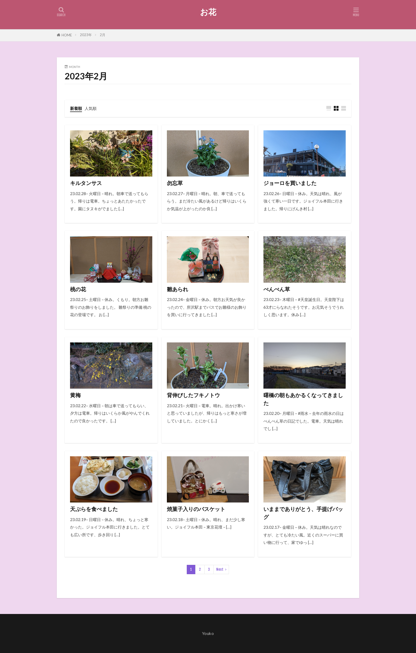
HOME (67, 35)
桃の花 (78, 289)
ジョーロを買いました (290, 183)
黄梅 (75, 395)
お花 (208, 12)
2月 (102, 35)
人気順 (91, 108)
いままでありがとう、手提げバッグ (303, 513)
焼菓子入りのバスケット (196, 509)
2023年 (86, 35)
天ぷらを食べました (94, 509)
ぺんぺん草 (276, 289)
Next (219, 569)
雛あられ (177, 289)
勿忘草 (175, 183)
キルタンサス (86, 183)
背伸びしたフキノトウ (193, 395)
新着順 (76, 108)
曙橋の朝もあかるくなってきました (303, 399)
